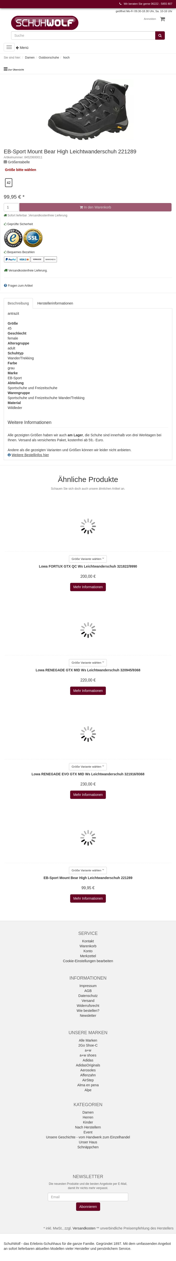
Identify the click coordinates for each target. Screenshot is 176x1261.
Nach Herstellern (88, 1127)
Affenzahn (88, 1075)
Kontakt (88, 941)
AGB (88, 991)
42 (8, 183)
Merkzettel (88, 956)
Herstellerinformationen (55, 303)
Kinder (88, 1122)
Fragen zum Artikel (20, 285)
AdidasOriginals (88, 1065)
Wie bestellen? (88, 1011)
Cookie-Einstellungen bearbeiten (88, 961)
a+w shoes (88, 1055)
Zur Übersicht (16, 69)
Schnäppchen (88, 1147)
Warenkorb (88, 946)
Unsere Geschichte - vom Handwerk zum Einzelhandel (88, 1137)
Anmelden (150, 18)
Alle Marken (88, 1040)
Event (88, 1132)
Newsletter (88, 1016)
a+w (88, 1050)
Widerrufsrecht (88, 1006)
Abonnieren (88, 1207)
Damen (88, 1112)
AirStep (88, 1080)
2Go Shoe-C (88, 1045)
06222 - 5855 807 (161, 3)
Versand (88, 1001)
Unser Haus (88, 1142)
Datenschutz (88, 996)
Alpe (87, 1090)
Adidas (88, 1060)
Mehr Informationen (88, 587)
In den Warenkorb (95, 207)
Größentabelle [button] (19, 162)
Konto (88, 951)
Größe (10, 170)
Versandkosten (84, 1228)
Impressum (88, 986)
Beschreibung (18, 303)
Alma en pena (88, 1085)
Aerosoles (88, 1070)
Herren (88, 1117)
